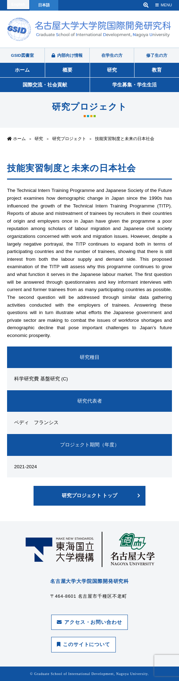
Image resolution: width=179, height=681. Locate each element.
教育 (157, 70)
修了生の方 (156, 55)
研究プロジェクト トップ (90, 495)
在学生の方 (112, 55)
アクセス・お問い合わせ (89, 622)
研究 (112, 70)
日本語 (44, 5)
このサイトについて (83, 644)
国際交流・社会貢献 (45, 85)
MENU (163, 5)
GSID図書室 (22, 55)
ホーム (22, 70)
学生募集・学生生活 (134, 85)
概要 (67, 70)
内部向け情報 (67, 55)
